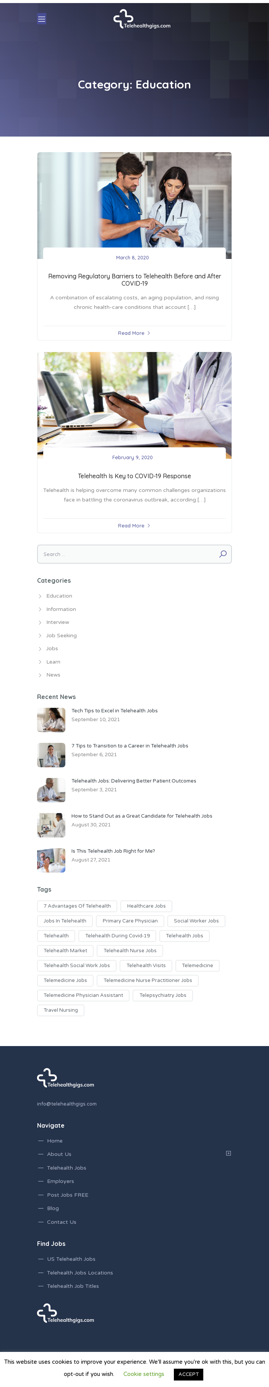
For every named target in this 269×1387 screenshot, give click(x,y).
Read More (131, 333)
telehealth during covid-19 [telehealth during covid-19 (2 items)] (117, 936)
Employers (60, 1181)
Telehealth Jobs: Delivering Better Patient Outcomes (133, 781)
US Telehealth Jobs (71, 1259)
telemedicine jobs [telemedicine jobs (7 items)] (65, 980)
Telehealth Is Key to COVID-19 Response (134, 476)
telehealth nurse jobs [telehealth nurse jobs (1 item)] (130, 951)
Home (55, 1141)
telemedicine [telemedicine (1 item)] (197, 966)
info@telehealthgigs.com (67, 1104)
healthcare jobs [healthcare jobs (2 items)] (146, 906)
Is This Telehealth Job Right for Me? (113, 851)
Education (59, 596)
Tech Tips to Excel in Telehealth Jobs (114, 711)
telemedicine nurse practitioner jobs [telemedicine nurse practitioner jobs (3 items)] (148, 980)
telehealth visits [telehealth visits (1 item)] (146, 966)
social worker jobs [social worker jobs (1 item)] (196, 921)
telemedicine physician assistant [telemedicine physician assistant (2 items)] (83, 995)
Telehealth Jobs (66, 1168)
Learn (53, 662)
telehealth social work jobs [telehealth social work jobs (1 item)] (77, 966)
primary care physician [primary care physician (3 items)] (130, 921)
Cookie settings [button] (143, 1374)
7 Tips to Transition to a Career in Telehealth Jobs (129, 746)
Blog (53, 1208)
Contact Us (61, 1222)
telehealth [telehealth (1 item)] (56, 936)
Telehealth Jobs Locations (80, 1273)
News (53, 675)
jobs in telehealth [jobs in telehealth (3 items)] (65, 921)
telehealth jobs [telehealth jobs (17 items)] (184, 936)
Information (61, 609)
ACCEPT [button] (188, 1374)
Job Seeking (61, 635)
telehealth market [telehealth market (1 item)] (65, 951)
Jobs (52, 648)
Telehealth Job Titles (73, 1286)
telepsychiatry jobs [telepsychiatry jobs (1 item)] (162, 995)
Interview (57, 622)
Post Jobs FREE (67, 1195)
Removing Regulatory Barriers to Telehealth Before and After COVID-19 (134, 279)
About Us (59, 1154)
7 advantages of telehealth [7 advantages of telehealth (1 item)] (77, 906)
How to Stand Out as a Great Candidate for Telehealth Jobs (141, 816)
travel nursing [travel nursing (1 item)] (61, 1010)
